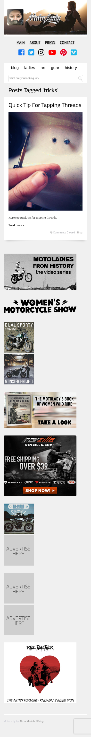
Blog (15, 67)
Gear (55, 67)
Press (50, 42)
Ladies (29, 67)
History (71, 67)
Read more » (16, 225)
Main (21, 42)
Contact (67, 42)
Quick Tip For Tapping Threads (44, 104)
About (35, 42)
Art (43, 67)
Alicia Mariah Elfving (31, 721)
